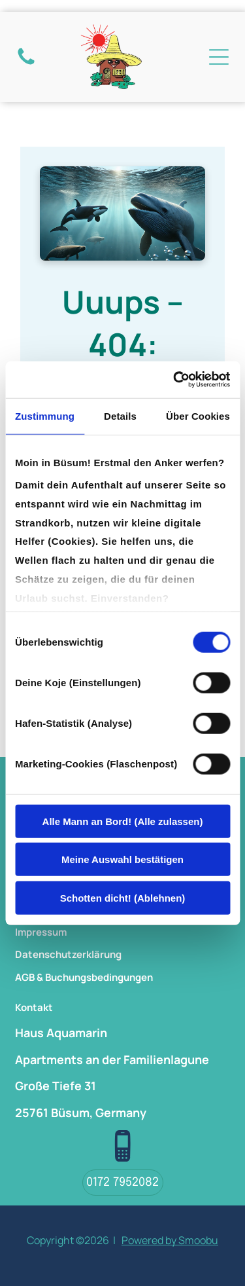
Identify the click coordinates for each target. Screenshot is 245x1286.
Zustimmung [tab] (44, 415)
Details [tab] (120, 415)
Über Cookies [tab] (198, 415)
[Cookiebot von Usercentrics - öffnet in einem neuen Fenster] (174, 379)
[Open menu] (219, 57)
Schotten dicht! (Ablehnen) (123, 897)
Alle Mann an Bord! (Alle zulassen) (122, 820)
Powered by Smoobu (170, 1240)
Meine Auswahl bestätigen (122, 859)
